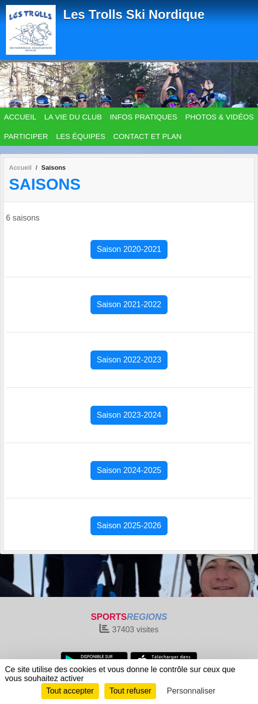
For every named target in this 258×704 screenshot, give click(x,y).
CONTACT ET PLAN (147, 136)
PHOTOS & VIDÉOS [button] (219, 117)
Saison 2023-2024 (129, 415)
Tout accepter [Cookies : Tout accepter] (70, 691)
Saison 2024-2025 (129, 470)
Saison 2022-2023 (129, 359)
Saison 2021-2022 (129, 304)
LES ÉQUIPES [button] (80, 136)
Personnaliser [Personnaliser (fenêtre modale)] (191, 691)
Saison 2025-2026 (129, 525)
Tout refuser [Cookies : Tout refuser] (130, 691)
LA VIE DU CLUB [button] (73, 117)
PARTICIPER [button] (26, 136)
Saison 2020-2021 (129, 249)
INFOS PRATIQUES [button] (143, 117)
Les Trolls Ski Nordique (133, 14)
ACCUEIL (20, 117)
